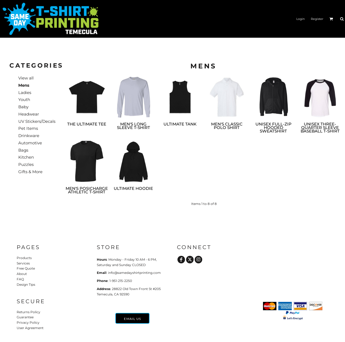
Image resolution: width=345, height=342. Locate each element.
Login (300, 19)
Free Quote (26, 268)
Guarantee (25, 317)
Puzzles (26, 164)
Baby (23, 106)
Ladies (24, 92)
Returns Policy (28, 312)
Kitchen (26, 157)
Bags (23, 150)
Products (24, 258)
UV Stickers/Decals (36, 121)
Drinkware (28, 135)
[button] (331, 19)
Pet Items (28, 128)
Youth (24, 99)
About (22, 274)
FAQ (20, 279)
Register (317, 19)
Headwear (28, 114)
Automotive (30, 142)
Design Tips (26, 284)
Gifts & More (30, 171)
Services (23, 263)
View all (26, 78)
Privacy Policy (28, 322)
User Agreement (30, 328)
